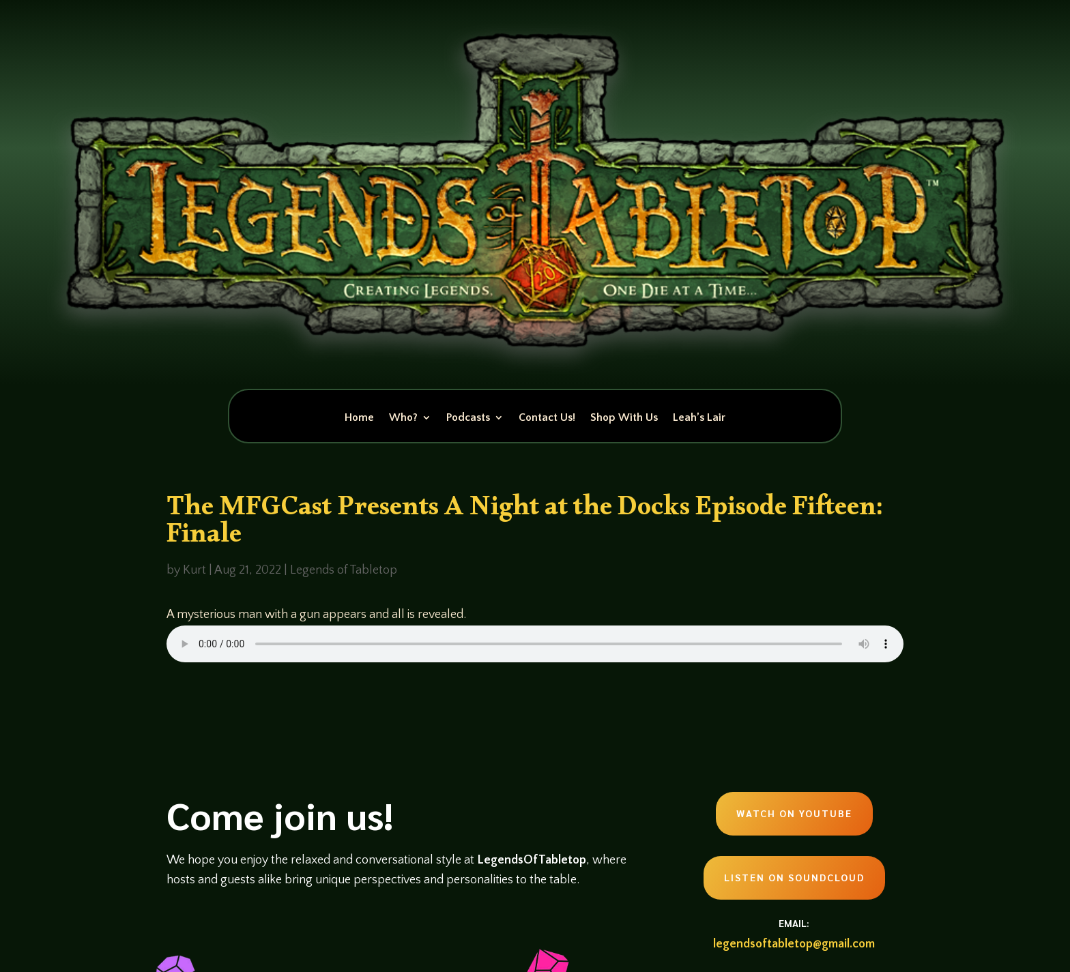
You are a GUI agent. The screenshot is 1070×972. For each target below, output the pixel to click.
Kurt (194, 570)
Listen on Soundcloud (794, 877)
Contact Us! (547, 418)
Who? (403, 418)
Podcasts (468, 418)
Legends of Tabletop (343, 570)
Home (359, 418)
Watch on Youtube (794, 813)
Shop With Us (624, 418)
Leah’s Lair (699, 418)
